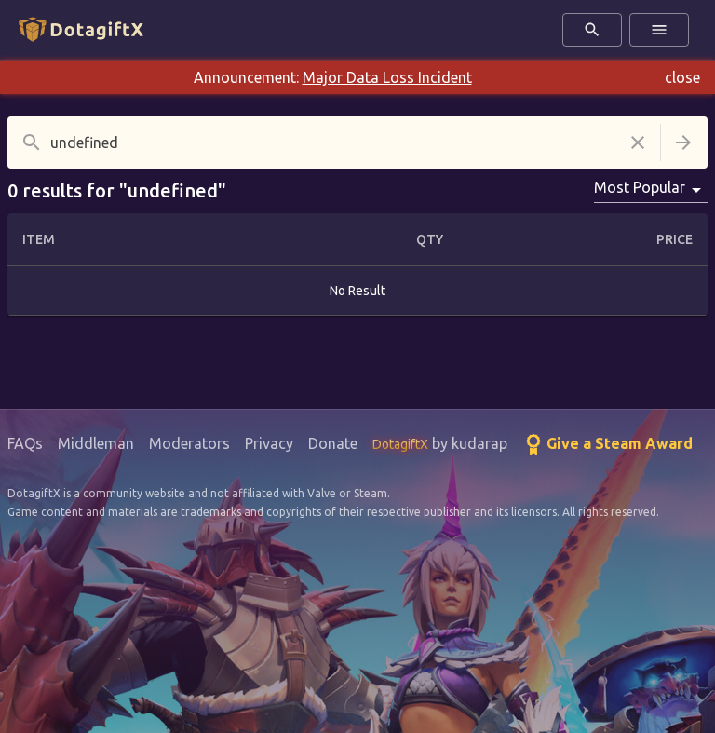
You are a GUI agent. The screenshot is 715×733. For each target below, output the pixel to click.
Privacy (269, 443)
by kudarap (439, 443)
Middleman (96, 443)
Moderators (189, 443)
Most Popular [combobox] (639, 187)
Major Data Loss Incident (387, 77)
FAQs (25, 443)
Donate (333, 443)
